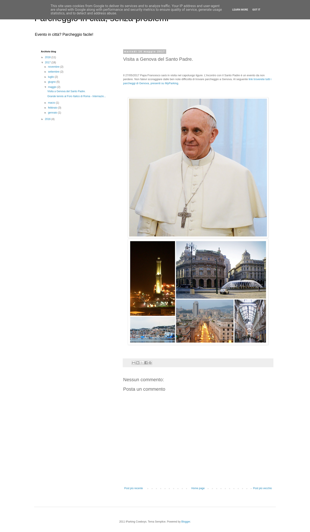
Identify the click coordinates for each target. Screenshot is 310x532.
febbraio (53, 107)
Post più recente (133, 488)
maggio (52, 87)
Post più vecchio (262, 488)
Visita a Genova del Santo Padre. (66, 91)
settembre (54, 71)
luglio (51, 76)
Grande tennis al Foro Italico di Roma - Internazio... (76, 96)
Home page (198, 488)
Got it (256, 9)
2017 (48, 62)
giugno (52, 81)
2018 (48, 57)
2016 (48, 119)
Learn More (240, 9)
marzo (52, 102)
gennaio (53, 112)
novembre (54, 66)
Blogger (185, 521)
